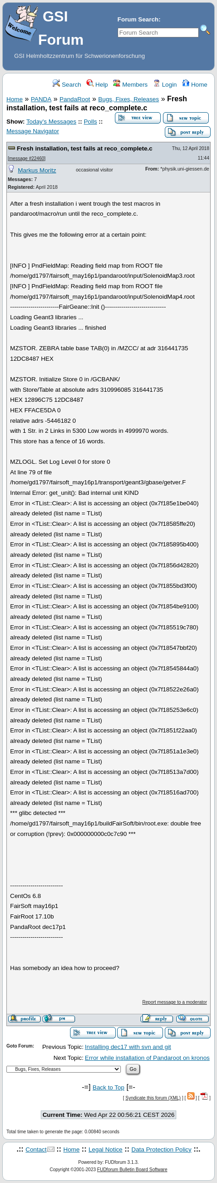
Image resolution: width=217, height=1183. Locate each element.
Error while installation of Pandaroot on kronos (147, 1057)
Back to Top (108, 1087)
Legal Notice (105, 1149)
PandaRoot (75, 99)
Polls (90, 121)
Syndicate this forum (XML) (153, 1097)
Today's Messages (51, 121)
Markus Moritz (37, 170)
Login (165, 84)
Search (67, 84)
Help (97, 84)
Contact (36, 1149)
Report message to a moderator (174, 1002)
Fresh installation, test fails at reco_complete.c (84, 148)
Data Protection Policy (161, 1149)
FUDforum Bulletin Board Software (132, 1169)
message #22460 (26, 158)
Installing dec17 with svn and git (128, 1046)
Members (130, 84)
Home (194, 84)
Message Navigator (32, 131)
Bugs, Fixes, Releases (128, 99)
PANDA (41, 99)
